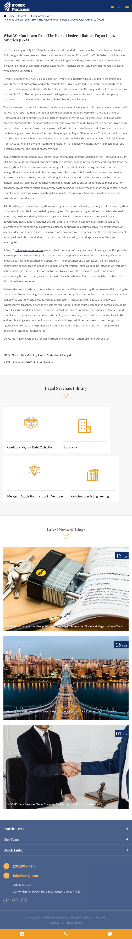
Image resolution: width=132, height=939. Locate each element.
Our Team (66, 841)
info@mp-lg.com (20, 877)
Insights (23, 15)
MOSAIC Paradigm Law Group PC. (62, 919)
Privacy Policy (73, 924)
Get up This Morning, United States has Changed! (42, 355)
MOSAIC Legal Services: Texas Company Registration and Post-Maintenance (52, 804)
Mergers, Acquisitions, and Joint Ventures (35, 496)
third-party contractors (29, 250)
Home (11, 15)
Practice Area (66, 830)
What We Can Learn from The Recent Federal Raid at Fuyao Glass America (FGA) (55, 19)
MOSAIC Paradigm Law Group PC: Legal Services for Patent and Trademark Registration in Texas (65, 626)
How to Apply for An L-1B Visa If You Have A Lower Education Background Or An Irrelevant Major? (61, 713)
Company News (40, 15)
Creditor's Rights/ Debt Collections (31, 447)
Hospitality (69, 447)
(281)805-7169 (20, 868)
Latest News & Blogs (66, 531)
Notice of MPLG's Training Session (32, 362)
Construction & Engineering (90, 496)
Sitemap (54, 924)
